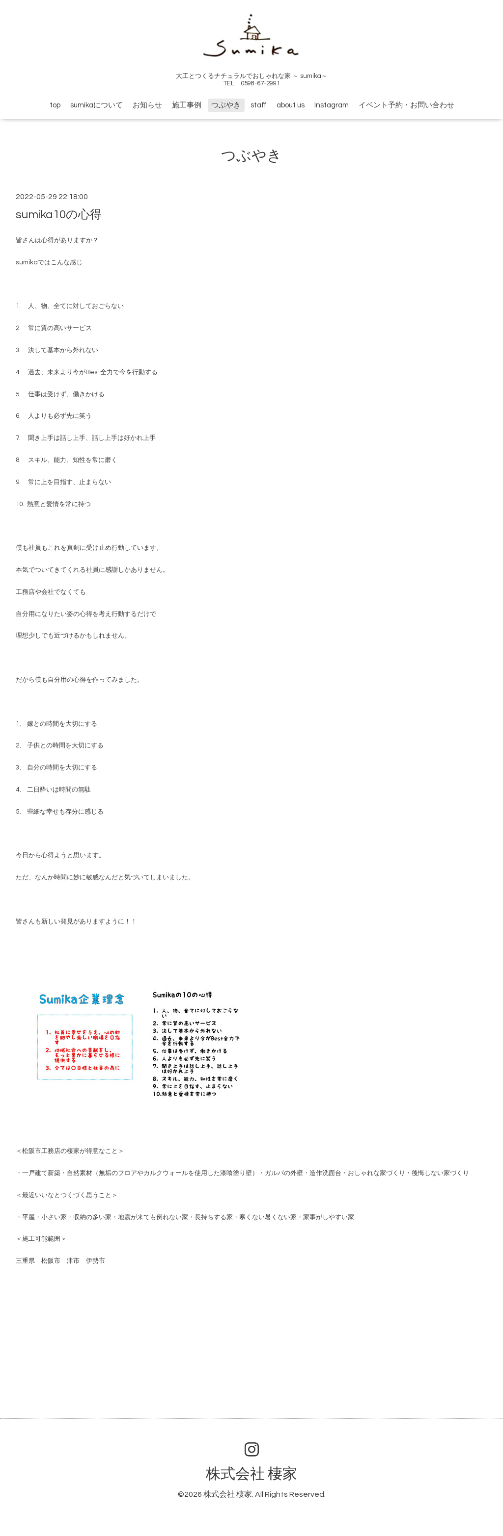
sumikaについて (96, 105)
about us (291, 105)
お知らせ (147, 105)
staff (259, 105)
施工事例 (186, 105)
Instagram (331, 105)
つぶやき (226, 105)
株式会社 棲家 (251, 1474)
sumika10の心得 (59, 214)
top (55, 105)
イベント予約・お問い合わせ (406, 105)
